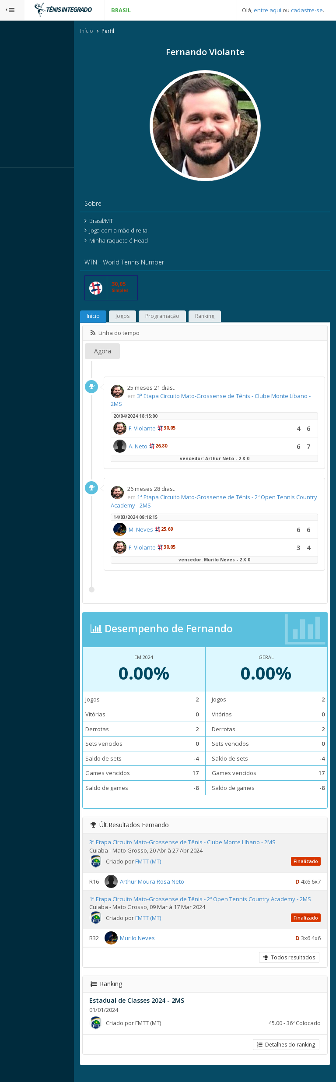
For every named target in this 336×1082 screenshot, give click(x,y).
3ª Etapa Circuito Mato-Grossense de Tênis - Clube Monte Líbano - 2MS (215, 843)
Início (119, 32)
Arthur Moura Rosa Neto (185, 882)
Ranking (237, 317)
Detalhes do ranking (284, 1053)
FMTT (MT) (181, 862)
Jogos (155, 317)
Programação (195, 317)
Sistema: (16, 179)
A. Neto (170, 447)
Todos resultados (287, 966)
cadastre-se (307, 10)
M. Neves (173, 531)
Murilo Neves (170, 947)
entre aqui (267, 10)
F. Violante (175, 430)
